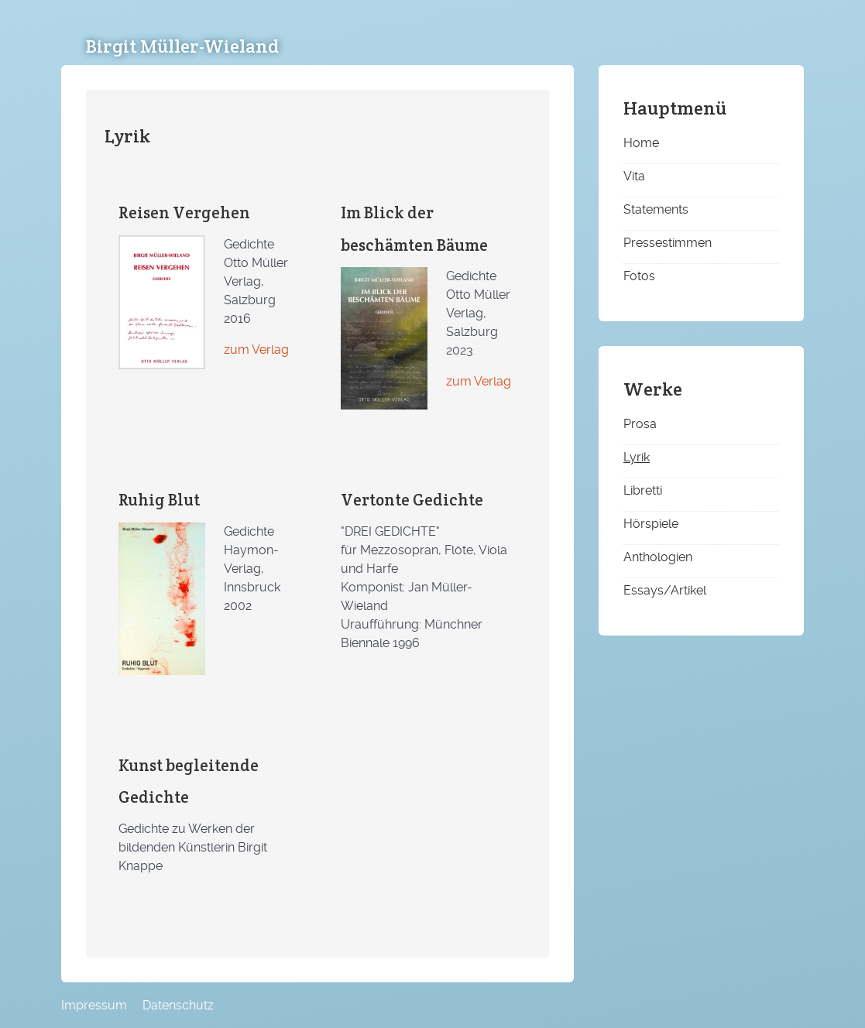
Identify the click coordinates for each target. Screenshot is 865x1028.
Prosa (640, 423)
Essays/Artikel (664, 590)
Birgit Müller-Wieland (182, 46)
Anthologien (657, 557)
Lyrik (636, 457)
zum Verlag (256, 349)
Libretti (642, 490)
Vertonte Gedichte (412, 499)
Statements (655, 209)
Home (641, 142)
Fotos (639, 276)
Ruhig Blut (159, 499)
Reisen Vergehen (184, 212)
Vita (634, 176)
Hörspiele (650, 523)
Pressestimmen (667, 242)
